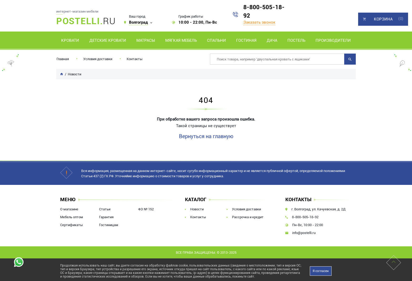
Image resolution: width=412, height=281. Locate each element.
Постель (296, 40)
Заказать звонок (259, 22)
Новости (197, 209)
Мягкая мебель (181, 40)
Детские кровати (107, 40)
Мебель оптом (71, 217)
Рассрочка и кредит (248, 217)
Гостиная (246, 40)
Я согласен (321, 271)
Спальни (216, 40)
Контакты (134, 59)
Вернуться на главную (206, 136)
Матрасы (145, 40)
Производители (333, 40)
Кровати (70, 40)
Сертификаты (71, 225)
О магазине (69, 209)
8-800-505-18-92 (264, 11)
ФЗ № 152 (146, 209)
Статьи (104, 209)
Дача (272, 40)
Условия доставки (97, 59)
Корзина (383, 19)
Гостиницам (108, 225)
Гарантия (106, 217)
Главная (62, 59)
